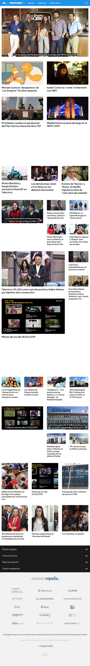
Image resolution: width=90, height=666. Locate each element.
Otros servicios (45, 555)
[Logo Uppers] (17, 615)
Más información (45, 562)
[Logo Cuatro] (72, 591)
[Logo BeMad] (72, 607)
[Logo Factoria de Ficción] (73, 599)
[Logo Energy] (45, 607)
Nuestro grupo (45, 549)
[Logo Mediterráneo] (72, 623)
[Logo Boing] (17, 607)
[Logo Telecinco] (45, 591)
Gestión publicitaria (77, 634)
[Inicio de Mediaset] (4, 3)
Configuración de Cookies (49, 634)
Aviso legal (6, 634)
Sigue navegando (45, 568)
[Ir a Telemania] (17, 3)
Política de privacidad (33, 634)
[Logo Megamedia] (46, 646)
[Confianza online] (45, 657)
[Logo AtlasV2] (17, 623)
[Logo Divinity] (17, 599)
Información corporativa (18, 634)
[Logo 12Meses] (73, 615)
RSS (85, 634)
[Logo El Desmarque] (44, 599)
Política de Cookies (64, 634)
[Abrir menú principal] (86, 3)
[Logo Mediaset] (45, 580)
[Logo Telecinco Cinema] (45, 615)
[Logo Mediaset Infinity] (17, 591)
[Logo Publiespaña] (45, 623)
